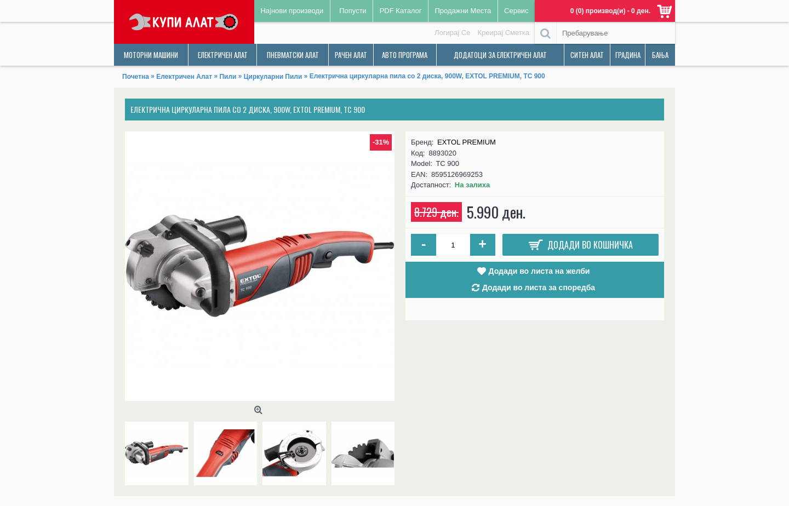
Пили (227, 77)
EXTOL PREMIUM (466, 142)
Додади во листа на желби (539, 271)
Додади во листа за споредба (538, 287)
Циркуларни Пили (273, 77)
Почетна (135, 77)
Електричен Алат (184, 77)
